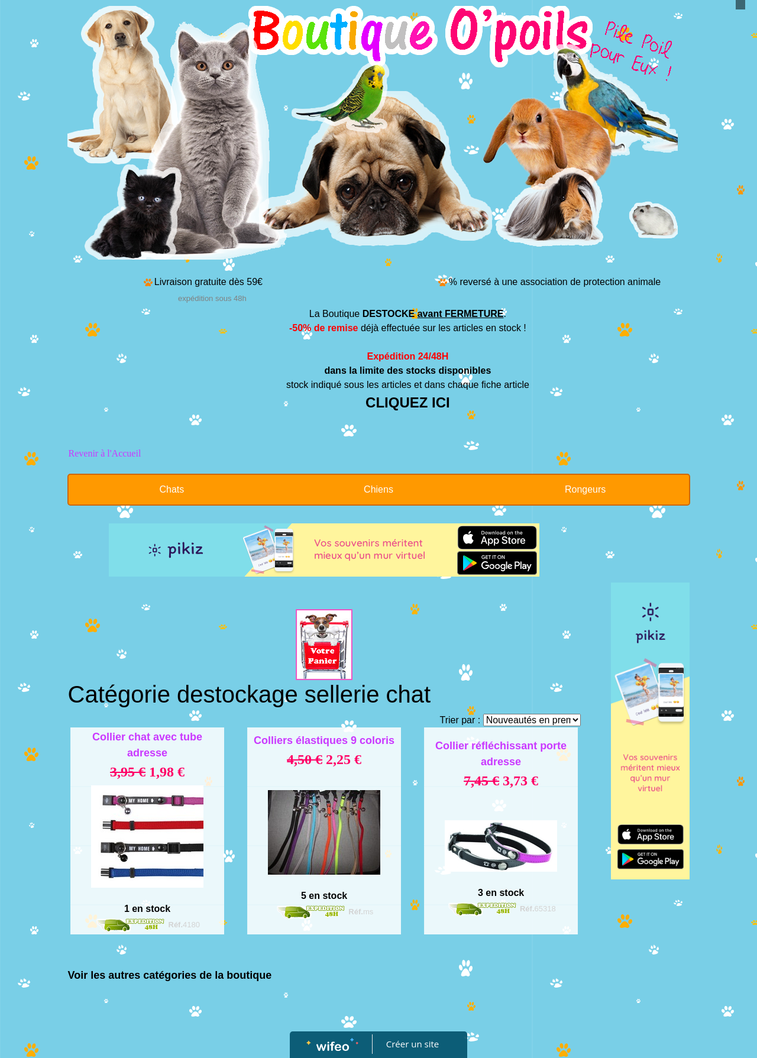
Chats (171, 489)
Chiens (378, 489)
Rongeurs (585, 489)
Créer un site (412, 1044)
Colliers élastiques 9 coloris (324, 740)
